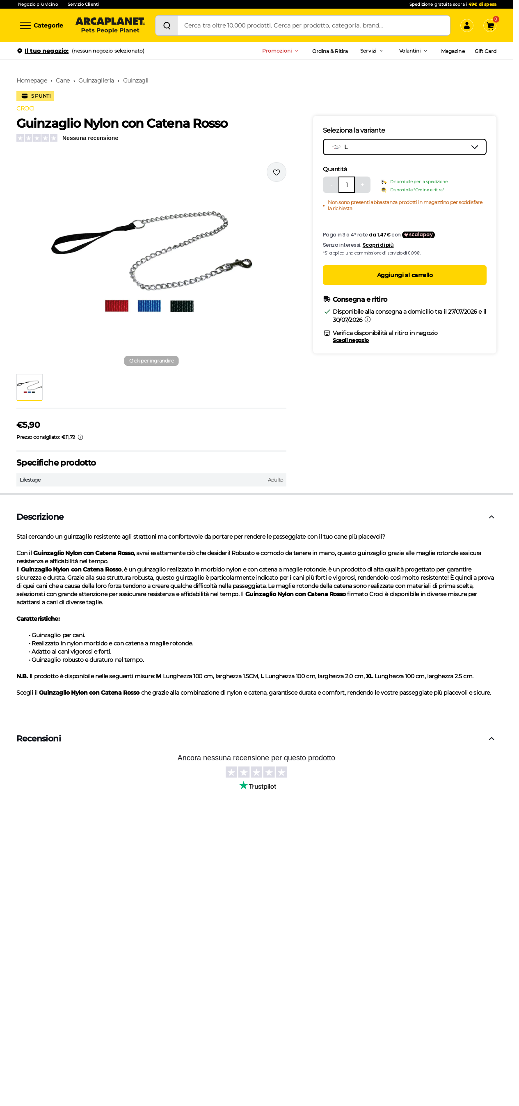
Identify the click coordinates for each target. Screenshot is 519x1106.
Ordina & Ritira (330, 51)
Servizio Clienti (83, 4)
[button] (151, 264)
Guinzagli (136, 80)
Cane (62, 80)
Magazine (452, 51)
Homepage (31, 80)
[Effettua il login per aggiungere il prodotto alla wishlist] (276, 172)
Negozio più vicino (38, 4)
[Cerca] (166, 25)
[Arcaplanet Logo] (110, 25)
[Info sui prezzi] (80, 437)
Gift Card (485, 51)
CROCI (25, 108)
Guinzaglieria (96, 80)
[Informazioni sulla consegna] (367, 319)
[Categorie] (41, 25)
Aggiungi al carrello (405, 275)
